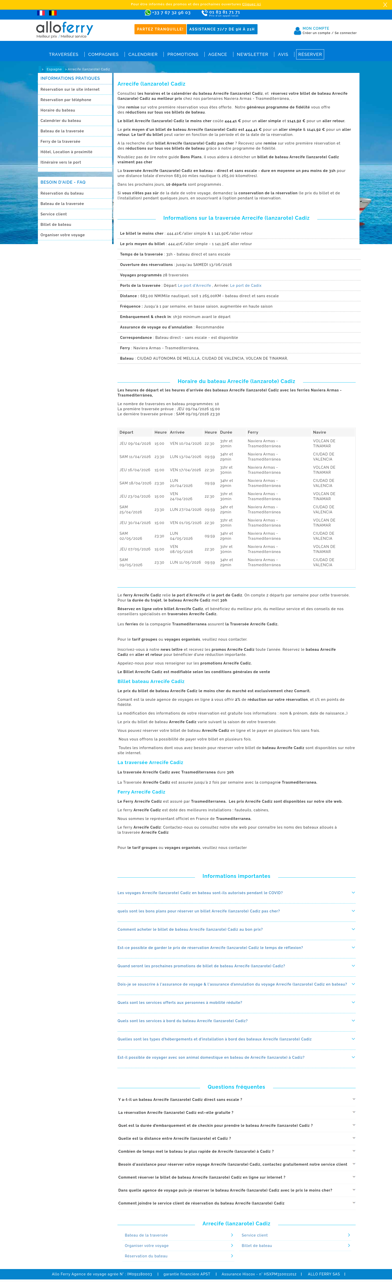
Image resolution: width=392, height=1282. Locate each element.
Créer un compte (318, 33)
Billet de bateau (56, 225)
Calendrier (143, 54)
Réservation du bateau (62, 193)
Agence (217, 54)
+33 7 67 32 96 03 (171, 12)
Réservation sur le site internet (70, 89)
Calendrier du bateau (61, 121)
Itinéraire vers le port (61, 162)
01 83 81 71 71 (239, 13)
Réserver (310, 54)
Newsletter (252, 54)
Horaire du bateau (58, 110)
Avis (283, 54)
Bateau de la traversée (62, 131)
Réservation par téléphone (66, 100)
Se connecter (346, 33)
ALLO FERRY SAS (324, 1274)
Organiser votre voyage (63, 235)
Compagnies (103, 54)
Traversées (64, 54)
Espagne (55, 69)
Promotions (183, 54)
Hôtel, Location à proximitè (67, 152)
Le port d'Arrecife (194, 285)
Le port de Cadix (246, 285)
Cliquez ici (251, 4)
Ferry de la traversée (61, 141)
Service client (54, 214)
